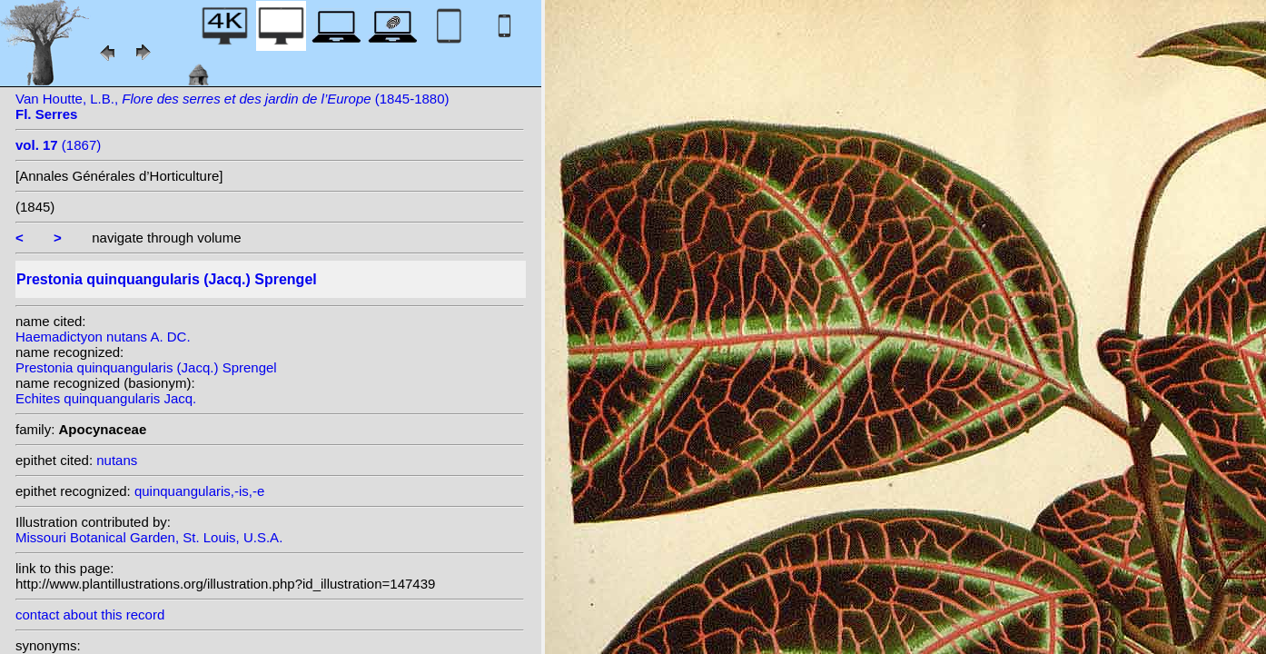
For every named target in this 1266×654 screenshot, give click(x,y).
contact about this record (89, 614)
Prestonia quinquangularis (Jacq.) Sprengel (146, 367)
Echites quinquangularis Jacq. (105, 398)
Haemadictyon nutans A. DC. (103, 336)
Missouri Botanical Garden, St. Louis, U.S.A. (148, 537)
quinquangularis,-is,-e (199, 491)
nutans (116, 460)
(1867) (58, 145)
